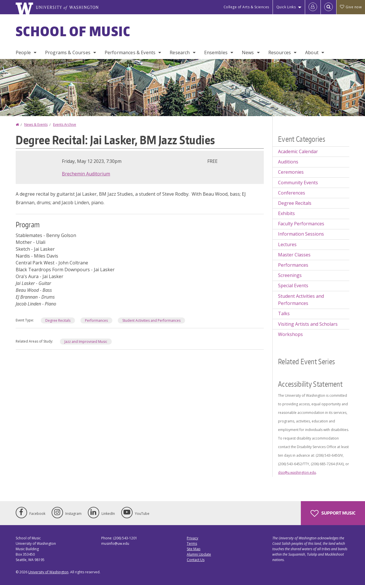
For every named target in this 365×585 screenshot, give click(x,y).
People (23, 52)
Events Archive (64, 124)
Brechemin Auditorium (86, 174)
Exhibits (286, 213)
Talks (284, 313)
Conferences (291, 193)
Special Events (293, 285)
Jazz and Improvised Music (85, 341)
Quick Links (286, 7)
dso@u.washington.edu (297, 472)
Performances (96, 320)
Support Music (333, 513)
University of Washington (48, 572)
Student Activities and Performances (151, 320)
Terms (192, 543)
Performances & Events (130, 52)
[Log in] (313, 7)
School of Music (73, 31)
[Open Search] (328, 7)
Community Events (298, 182)
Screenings (290, 275)
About (312, 52)
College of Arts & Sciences (246, 7)
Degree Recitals (57, 320)
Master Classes (294, 255)
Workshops (290, 334)
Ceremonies (291, 172)
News (248, 52)
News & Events (36, 124)
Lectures (287, 244)
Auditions (288, 162)
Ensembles (216, 52)
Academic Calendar (298, 151)
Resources (279, 52)
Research (180, 52)
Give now (351, 7)
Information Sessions (301, 234)
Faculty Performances (301, 223)
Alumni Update (199, 554)
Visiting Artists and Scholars (308, 324)
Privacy (192, 538)
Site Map (193, 548)
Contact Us (195, 559)
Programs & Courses (67, 52)
